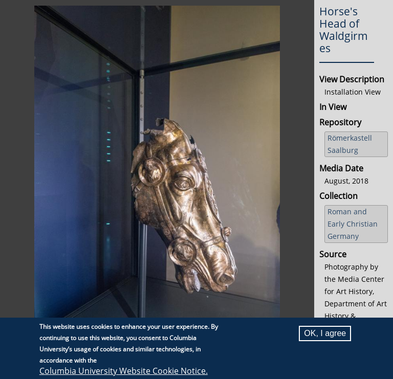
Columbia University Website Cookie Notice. (123, 370)
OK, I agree (325, 333)
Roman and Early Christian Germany (353, 224)
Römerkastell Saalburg (350, 144)
